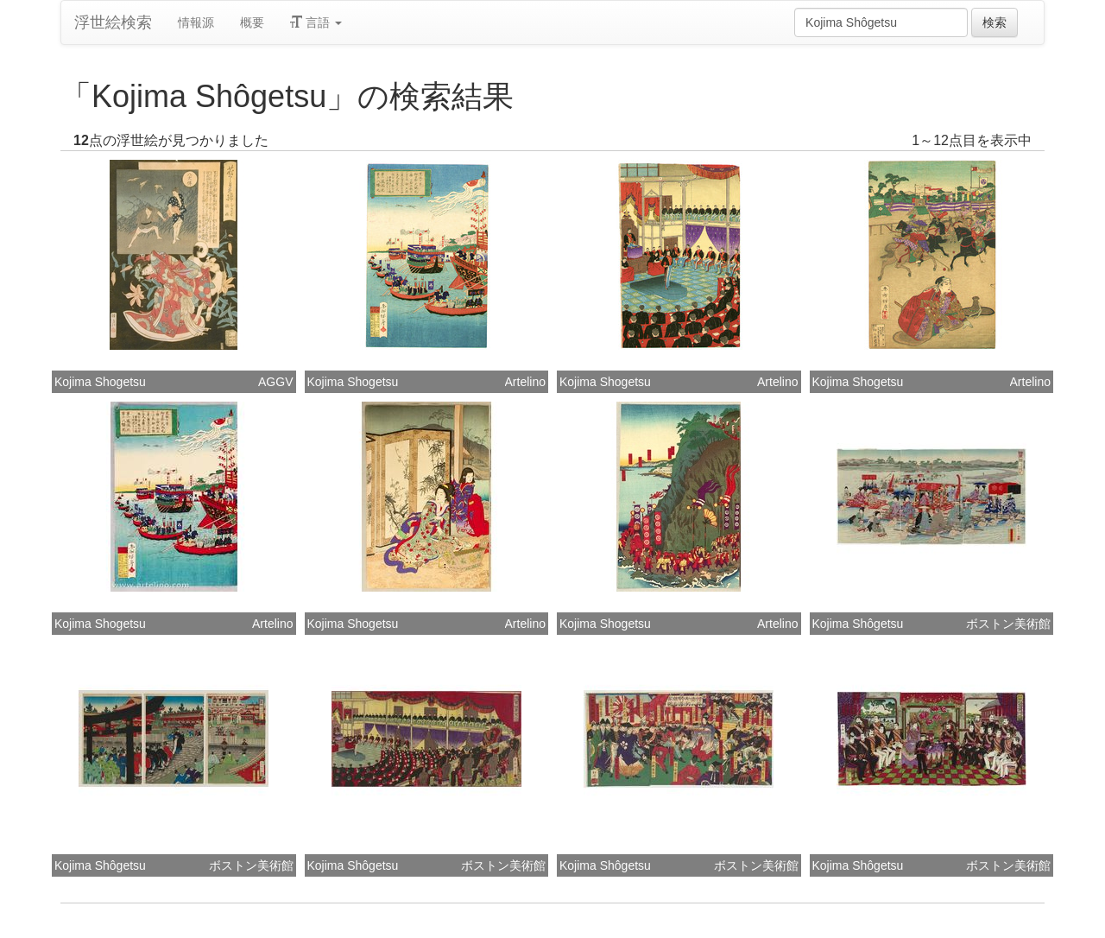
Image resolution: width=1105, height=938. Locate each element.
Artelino (525, 382)
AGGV (275, 382)
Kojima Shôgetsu (858, 624)
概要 (252, 22)
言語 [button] (316, 22)
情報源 (196, 22)
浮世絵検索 (113, 22)
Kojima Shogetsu (100, 382)
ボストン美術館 (1008, 624)
